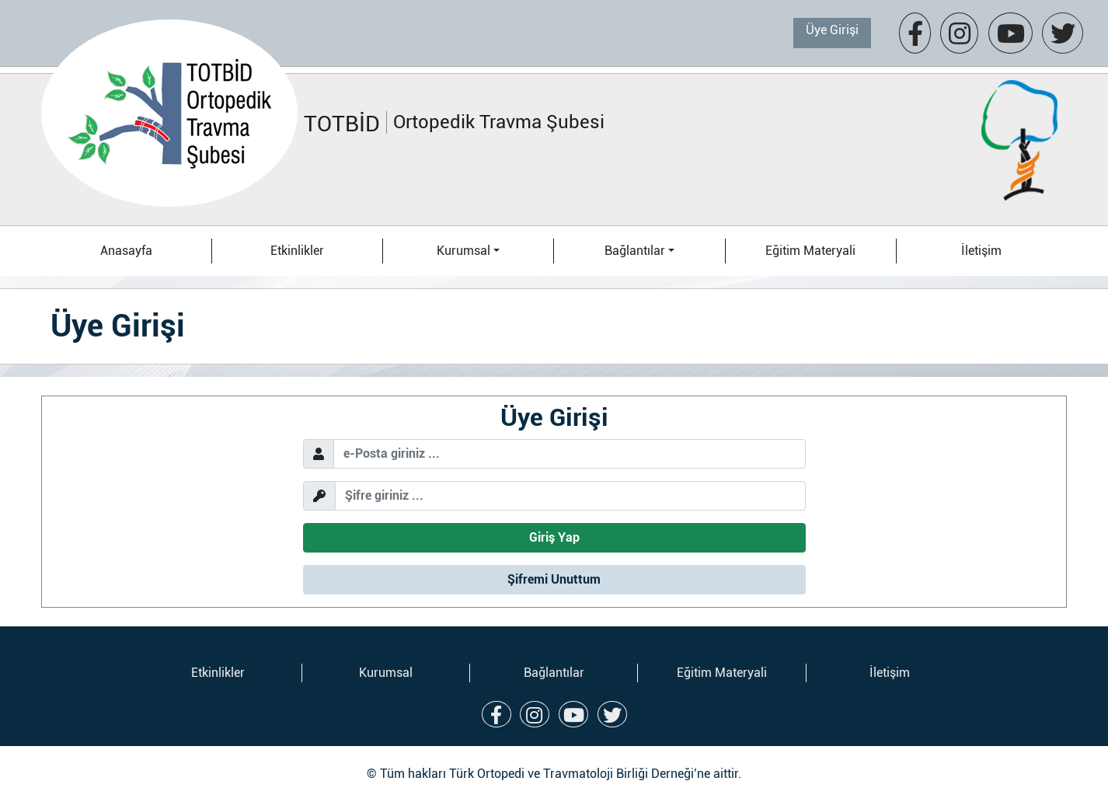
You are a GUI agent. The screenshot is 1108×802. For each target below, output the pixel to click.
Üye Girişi (832, 30)
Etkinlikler (297, 250)
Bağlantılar (554, 672)
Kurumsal (386, 672)
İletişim (981, 250)
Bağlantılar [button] (635, 250)
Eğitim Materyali (810, 250)
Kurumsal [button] (463, 250)
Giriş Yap (554, 537)
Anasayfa (126, 250)
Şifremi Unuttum (554, 579)
